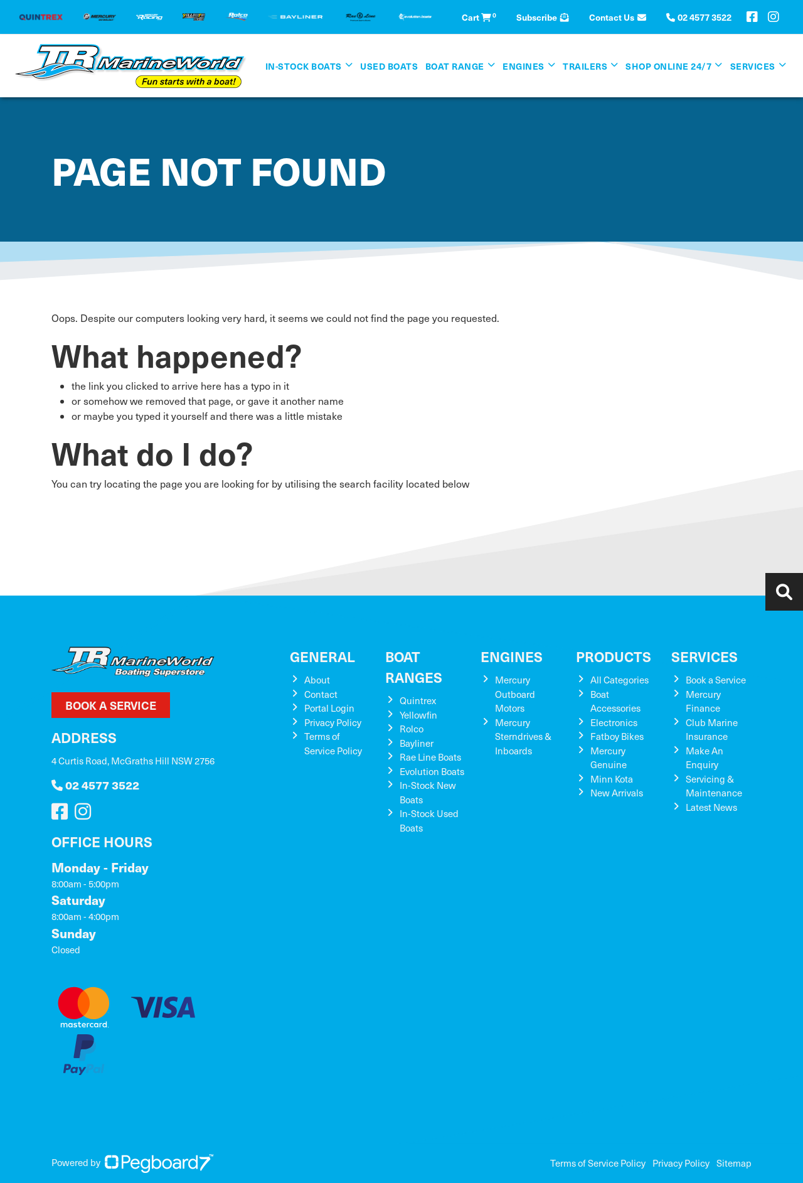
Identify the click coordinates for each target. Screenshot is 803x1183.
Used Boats (389, 66)
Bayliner (416, 743)
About (317, 679)
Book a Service (110, 705)
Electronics (613, 722)
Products (613, 656)
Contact (321, 694)
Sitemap (734, 1163)
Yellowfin (418, 715)
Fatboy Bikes (617, 736)
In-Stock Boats (303, 66)
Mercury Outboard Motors (515, 693)
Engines (524, 66)
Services (752, 66)
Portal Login (329, 708)
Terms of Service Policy (598, 1163)
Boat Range (454, 66)
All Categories (619, 679)
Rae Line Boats (430, 757)
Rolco (411, 728)
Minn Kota (611, 779)
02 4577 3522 (95, 785)
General (322, 656)
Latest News (711, 807)
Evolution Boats (432, 771)
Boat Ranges (413, 666)
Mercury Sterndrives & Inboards (523, 736)
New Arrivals (616, 792)
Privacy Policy (332, 722)
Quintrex (418, 700)
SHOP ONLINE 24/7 (668, 66)
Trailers (585, 66)
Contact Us (617, 17)
